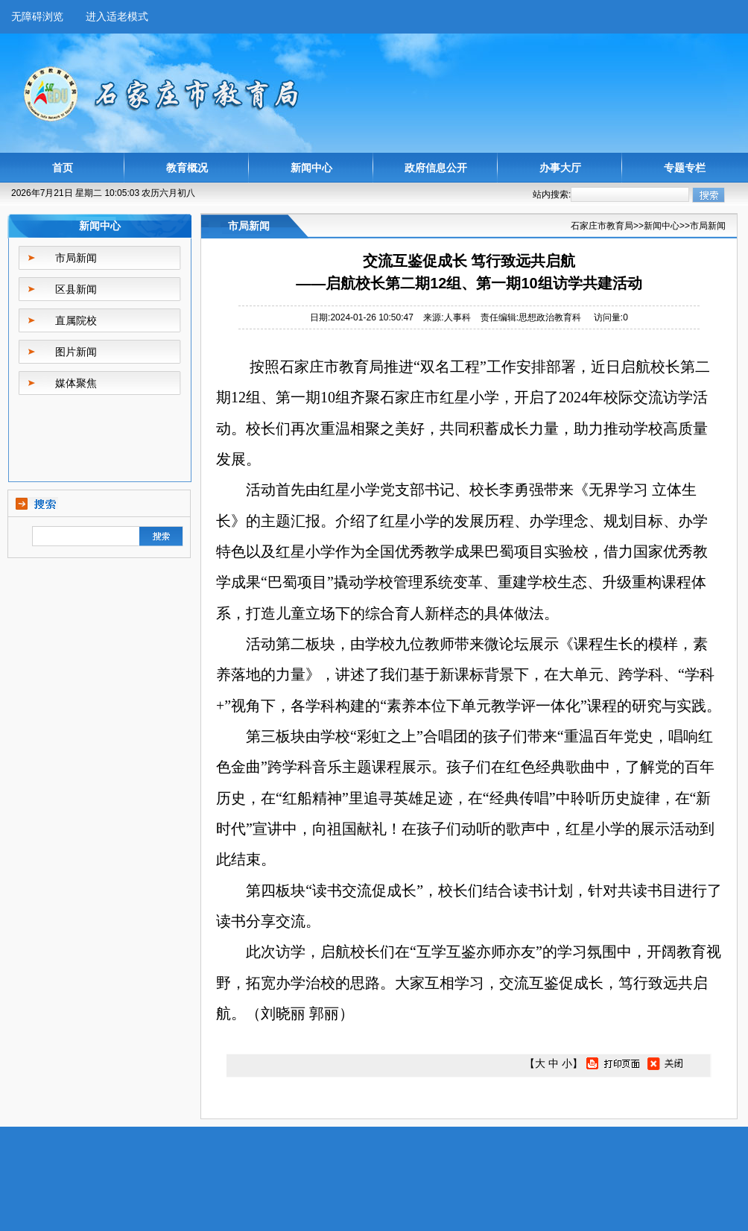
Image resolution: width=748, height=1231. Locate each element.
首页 (62, 168)
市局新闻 (76, 258)
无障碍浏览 (37, 16)
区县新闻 (76, 289)
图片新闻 (76, 352)
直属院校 (76, 320)
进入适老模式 (117, 16)
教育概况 (187, 168)
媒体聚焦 (76, 383)
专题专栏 (685, 168)
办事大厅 (560, 168)
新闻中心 (311, 168)
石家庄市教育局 (602, 226)
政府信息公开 (436, 168)
